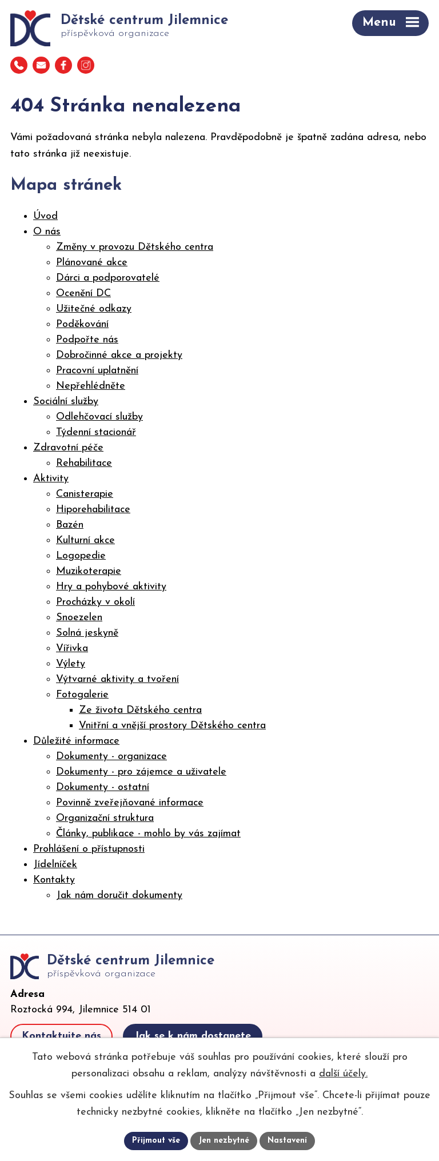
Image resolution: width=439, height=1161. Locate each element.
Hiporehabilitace (93, 509)
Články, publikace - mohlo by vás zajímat (148, 833)
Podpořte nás (87, 339)
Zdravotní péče (68, 447)
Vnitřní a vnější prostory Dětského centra (172, 725)
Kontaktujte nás (61, 1036)
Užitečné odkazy (93, 309)
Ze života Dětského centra (140, 710)
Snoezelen (79, 617)
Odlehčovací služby (99, 417)
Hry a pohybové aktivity (111, 586)
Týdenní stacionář (96, 432)
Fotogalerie (82, 694)
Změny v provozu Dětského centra (134, 247)
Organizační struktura (105, 818)
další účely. (343, 1073)
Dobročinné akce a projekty (119, 355)
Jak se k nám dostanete (192, 1036)
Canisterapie (84, 494)
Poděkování (82, 324)
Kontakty (54, 880)
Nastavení (287, 1140)
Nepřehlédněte (90, 386)
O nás (47, 231)
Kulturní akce (85, 540)
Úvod (45, 216)
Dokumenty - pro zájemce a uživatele (141, 772)
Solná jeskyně (87, 633)
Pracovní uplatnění (97, 370)
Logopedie (81, 555)
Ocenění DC (83, 293)
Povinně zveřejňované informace (129, 802)
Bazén (69, 525)
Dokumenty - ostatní (102, 787)
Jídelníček (55, 864)
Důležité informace (76, 741)
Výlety (70, 664)
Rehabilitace (84, 463)
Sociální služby (65, 401)
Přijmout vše (156, 1140)
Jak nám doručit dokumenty (119, 895)
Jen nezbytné (223, 1140)
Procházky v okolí (95, 602)
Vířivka (72, 648)
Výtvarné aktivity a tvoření (117, 679)
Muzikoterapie (88, 571)
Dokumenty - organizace (111, 756)
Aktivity (51, 478)
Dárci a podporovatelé (107, 278)
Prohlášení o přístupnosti (89, 849)
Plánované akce (91, 262)
